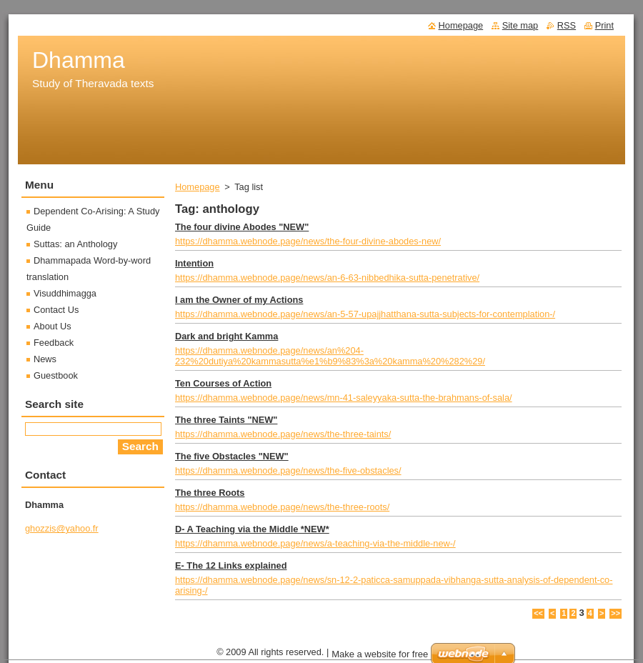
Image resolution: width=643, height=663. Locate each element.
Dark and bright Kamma (226, 336)
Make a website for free (380, 654)
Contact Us (56, 309)
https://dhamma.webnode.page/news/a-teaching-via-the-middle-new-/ (315, 543)
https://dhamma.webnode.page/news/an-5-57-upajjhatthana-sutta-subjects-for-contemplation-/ (365, 314)
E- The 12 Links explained (230, 565)
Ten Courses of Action (223, 383)
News (45, 359)
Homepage (197, 186)
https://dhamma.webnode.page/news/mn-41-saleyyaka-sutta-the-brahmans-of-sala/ (343, 397)
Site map (520, 25)
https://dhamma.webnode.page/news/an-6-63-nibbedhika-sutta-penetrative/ (327, 277)
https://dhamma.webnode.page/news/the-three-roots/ (282, 507)
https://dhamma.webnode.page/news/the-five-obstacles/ (288, 470)
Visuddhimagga (65, 293)
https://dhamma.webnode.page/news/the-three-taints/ (283, 434)
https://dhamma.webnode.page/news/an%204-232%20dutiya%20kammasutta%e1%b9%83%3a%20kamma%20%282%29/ (330, 356)
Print (604, 25)
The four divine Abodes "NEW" (242, 226)
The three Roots (209, 492)
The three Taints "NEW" (226, 419)
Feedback (54, 342)
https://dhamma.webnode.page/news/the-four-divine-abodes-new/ (308, 241)
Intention (194, 263)
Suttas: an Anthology (75, 244)
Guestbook (56, 375)
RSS (566, 25)
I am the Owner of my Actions (239, 299)
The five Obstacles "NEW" (232, 456)
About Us (52, 326)
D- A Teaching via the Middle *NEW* (252, 529)
